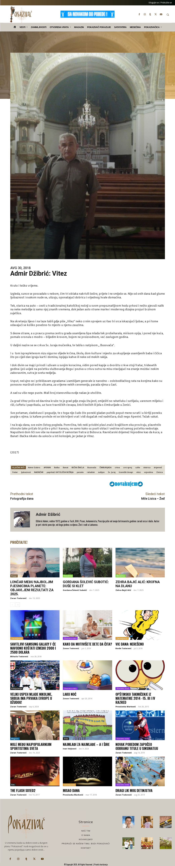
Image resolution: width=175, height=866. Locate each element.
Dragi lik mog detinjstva (133, 790)
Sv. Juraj (111, 472)
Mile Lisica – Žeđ (153, 498)
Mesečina (68, 576)
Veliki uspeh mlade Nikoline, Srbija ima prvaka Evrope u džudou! (31, 698)
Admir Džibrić (48, 514)
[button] (168, 15)
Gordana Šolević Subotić (75, 590)
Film (13, 785)
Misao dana (71, 790)
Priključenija (16, 688)
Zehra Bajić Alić (123, 590)
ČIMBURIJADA (105, 467)
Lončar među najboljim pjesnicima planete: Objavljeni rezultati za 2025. (31, 588)
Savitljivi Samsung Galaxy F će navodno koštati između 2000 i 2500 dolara (33, 648)
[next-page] (18, 604)
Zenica (159, 472)
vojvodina (148, 472)
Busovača (91, 467)
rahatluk (91, 472)
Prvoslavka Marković (125, 706)
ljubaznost (26, 472)
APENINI (47, 467)
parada (80, 472)
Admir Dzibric (34, 467)
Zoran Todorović (18, 598)
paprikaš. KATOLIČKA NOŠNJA (60, 472)
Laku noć (69, 694)
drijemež (158, 467)
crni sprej (127, 467)
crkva (117, 467)
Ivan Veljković (69, 748)
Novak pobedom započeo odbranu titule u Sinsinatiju (136, 746)
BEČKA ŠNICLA (78, 467)
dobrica (146, 467)
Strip (66, 738)
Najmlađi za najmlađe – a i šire (86, 744)
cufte (137, 467)
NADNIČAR (38, 472)
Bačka (57, 467)
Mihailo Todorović (19, 656)
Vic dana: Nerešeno (129, 644)
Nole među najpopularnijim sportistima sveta (30, 746)
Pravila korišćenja (101, 864)
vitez (138, 472)
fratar (15, 472)
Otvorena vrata (70, 638)
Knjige (14, 576)
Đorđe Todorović (123, 648)
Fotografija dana (21, 498)
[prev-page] (12, 604)
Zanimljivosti (16, 638)
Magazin (15, 738)
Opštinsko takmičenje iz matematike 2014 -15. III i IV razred (135, 698)
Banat (65, 467)
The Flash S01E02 (22, 790)
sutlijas (101, 472)
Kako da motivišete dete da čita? (87, 644)
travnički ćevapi (126, 472)
